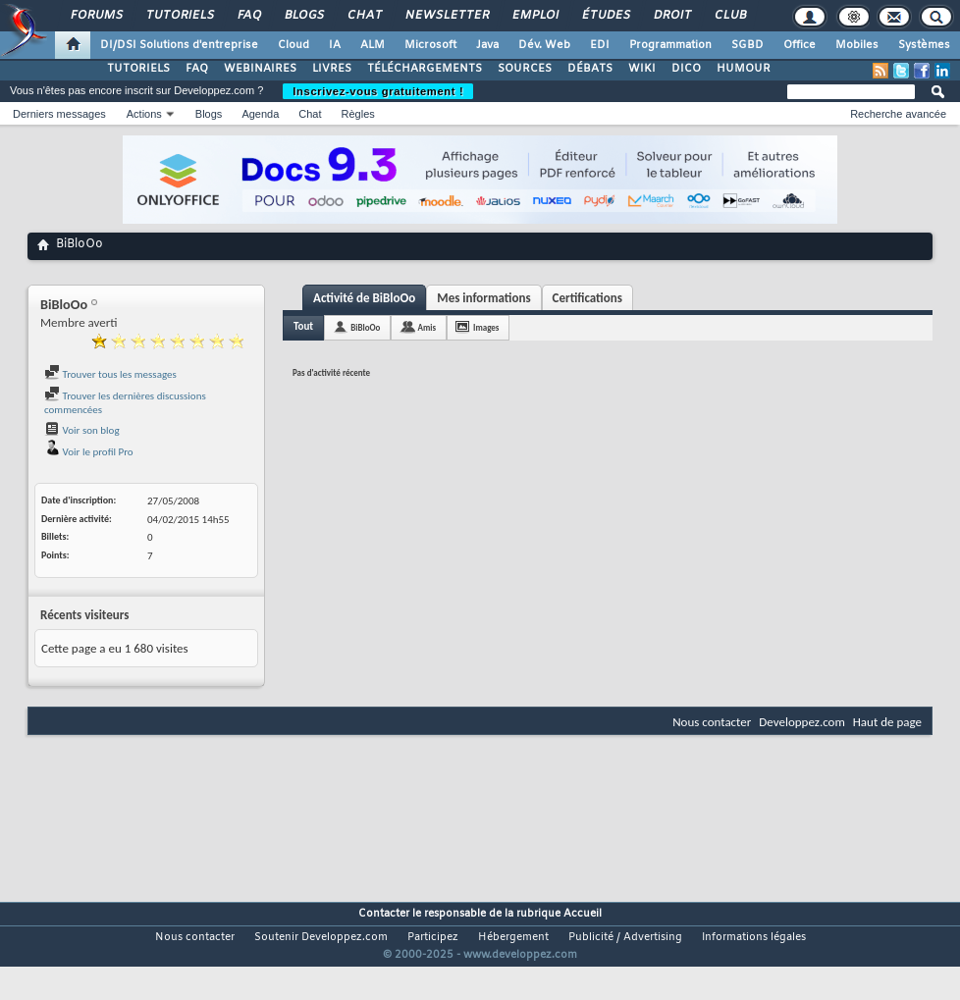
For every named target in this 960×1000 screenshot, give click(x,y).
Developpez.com (802, 721)
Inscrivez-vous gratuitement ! (378, 91)
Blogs (303, 16)
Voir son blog (82, 430)
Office (799, 45)
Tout (303, 326)
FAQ (248, 16)
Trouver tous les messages (110, 374)
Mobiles (857, 45)
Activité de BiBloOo (364, 297)
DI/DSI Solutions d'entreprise (179, 45)
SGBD (747, 45)
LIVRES (331, 69)
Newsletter (446, 16)
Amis (426, 327)
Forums (96, 16)
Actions (144, 114)
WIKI (642, 69)
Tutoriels (179, 16)
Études (605, 16)
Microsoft (430, 45)
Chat (364, 16)
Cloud (293, 45)
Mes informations (483, 297)
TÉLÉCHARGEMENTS (424, 69)
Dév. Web (544, 45)
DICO (686, 69)
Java (487, 45)
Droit (671, 16)
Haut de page (887, 721)
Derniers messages (59, 114)
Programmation (670, 45)
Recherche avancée (898, 114)
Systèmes (924, 45)
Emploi (534, 16)
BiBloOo (365, 327)
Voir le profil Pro (88, 452)
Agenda (260, 114)
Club (729, 16)
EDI (600, 45)
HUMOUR (744, 69)
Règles (358, 114)
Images (486, 327)
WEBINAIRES (260, 69)
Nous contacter (711, 721)
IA (335, 45)
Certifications (587, 297)
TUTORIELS (138, 69)
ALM (372, 45)
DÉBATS (590, 69)
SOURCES (525, 69)
